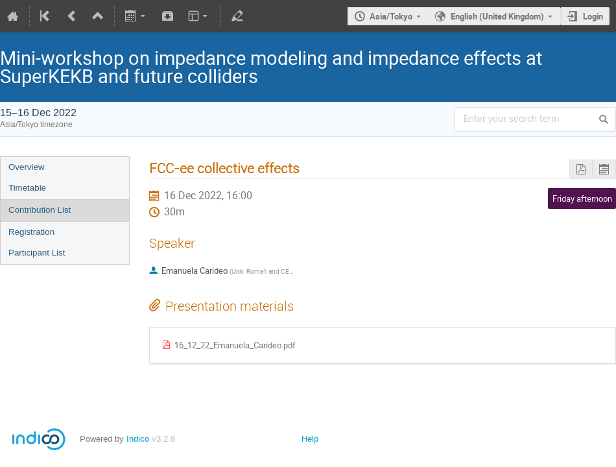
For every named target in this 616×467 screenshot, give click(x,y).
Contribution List (39, 210)
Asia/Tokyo (391, 16)
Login (593, 16)
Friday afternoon (582, 198)
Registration (31, 232)
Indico (137, 438)
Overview (26, 167)
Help (310, 438)
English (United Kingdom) (497, 16)
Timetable (27, 188)
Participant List (36, 252)
